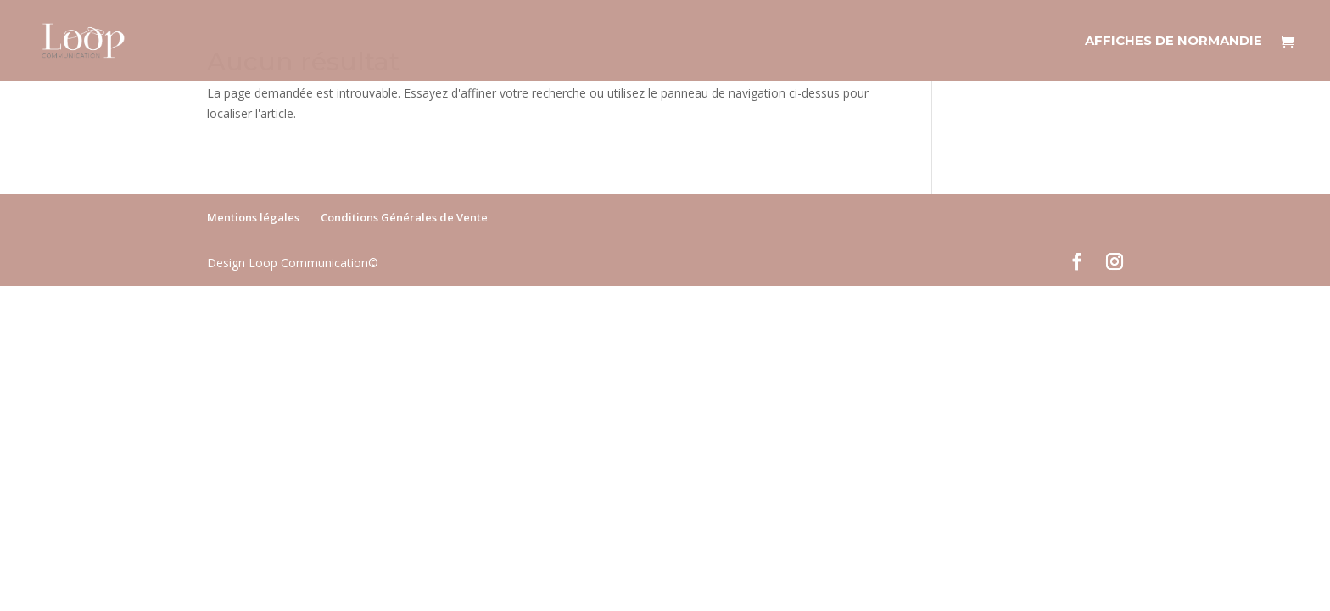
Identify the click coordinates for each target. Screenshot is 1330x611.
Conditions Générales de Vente (404, 217)
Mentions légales (253, 217)
